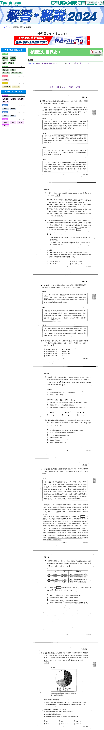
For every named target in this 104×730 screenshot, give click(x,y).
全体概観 (45, 63)
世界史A (12, 57)
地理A (11, 63)
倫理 (13, 70)
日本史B (5, 60)
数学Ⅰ (5, 109)
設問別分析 (53, 63)
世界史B (5, 57)
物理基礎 (5, 99)
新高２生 (78, 63)
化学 (13, 122)
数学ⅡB (13, 115)
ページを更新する (94, 2)
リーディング (6, 86)
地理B (4, 63)
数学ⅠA (13, 109)
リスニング (16, 86)
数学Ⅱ (5, 115)
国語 (5, 79)
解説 (38, 63)
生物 (20, 122)
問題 (29, 63)
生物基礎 (20, 99)
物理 (5, 122)
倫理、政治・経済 (17, 73)
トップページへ (89, 63)
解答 (34, 63)
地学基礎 (5, 102)
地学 (5, 125)
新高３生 (70, 63)
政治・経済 (6, 73)
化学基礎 (13, 99)
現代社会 (5, 70)
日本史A (12, 60)
